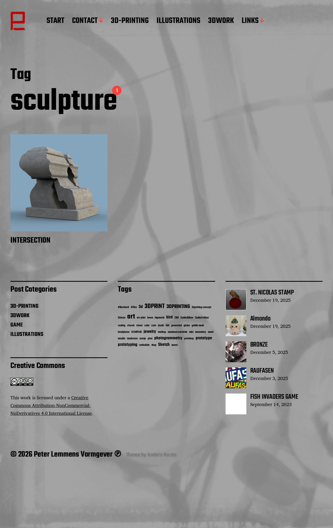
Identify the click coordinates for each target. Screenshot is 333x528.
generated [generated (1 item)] (176, 326)
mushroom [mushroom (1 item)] (132, 339)
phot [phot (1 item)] (150, 339)
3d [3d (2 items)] (141, 307)
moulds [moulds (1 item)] (121, 339)
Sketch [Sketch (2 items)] (164, 344)
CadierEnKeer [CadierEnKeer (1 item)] (202, 318)
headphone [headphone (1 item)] (124, 332)
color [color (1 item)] (147, 326)
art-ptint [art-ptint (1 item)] (141, 318)
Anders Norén (162, 455)
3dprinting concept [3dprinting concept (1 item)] (201, 307)
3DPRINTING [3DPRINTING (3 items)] (178, 307)
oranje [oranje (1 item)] (142, 339)
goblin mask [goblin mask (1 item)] (198, 326)
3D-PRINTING (130, 21)
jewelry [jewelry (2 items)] (150, 331)
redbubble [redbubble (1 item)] (144, 345)
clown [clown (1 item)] (139, 326)
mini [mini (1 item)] (191, 332)
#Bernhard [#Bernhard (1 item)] (123, 307)
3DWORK (221, 21)
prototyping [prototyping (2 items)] (127, 344)
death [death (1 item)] (161, 326)
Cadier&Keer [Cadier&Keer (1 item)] (187, 318)
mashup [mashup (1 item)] (162, 332)
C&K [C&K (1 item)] (177, 318)
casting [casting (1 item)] (121, 326)
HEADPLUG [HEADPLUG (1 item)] (136, 332)
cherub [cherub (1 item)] (131, 326)
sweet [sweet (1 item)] (174, 345)
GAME (16, 325)
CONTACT (85, 21)
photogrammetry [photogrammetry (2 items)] (168, 338)
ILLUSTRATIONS (178, 21)
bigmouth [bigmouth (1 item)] (159, 318)
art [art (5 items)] (131, 316)
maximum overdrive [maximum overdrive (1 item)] (177, 332)
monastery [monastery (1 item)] (200, 332)
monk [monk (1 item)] (211, 332)
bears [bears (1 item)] (150, 318)
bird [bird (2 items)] (169, 317)
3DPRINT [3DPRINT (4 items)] (155, 306)
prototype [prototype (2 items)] (204, 338)
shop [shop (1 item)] (153, 345)
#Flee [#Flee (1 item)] (134, 307)
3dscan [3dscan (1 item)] (121, 318)
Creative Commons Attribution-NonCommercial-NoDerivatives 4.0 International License (51, 405)
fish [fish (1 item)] (167, 326)
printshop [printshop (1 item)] (189, 339)
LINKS (250, 21)
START (55, 21)
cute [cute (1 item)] (153, 326)
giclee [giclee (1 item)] (187, 326)
